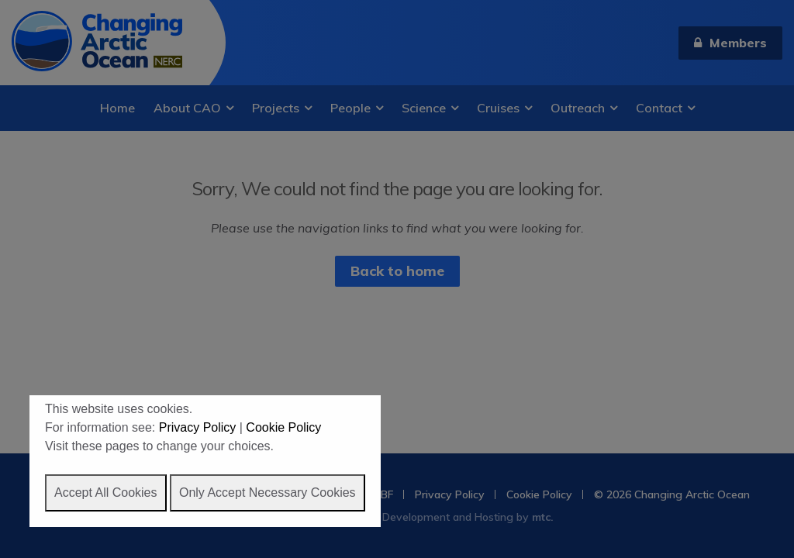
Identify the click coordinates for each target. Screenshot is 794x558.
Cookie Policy (283, 427)
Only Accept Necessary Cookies (267, 492)
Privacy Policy (197, 427)
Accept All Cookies (105, 492)
